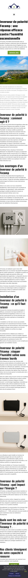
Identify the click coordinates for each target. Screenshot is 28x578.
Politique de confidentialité (14, 575)
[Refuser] (25, 571)
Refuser (17, 573)
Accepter (11, 573)
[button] (14, 14)
